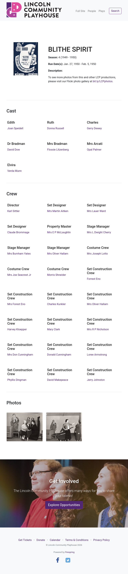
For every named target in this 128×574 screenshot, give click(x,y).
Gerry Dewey (94, 128)
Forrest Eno (94, 278)
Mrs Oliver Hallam (57, 253)
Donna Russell (55, 128)
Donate (40, 540)
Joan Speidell (15, 128)
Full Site (80, 11)
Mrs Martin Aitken (57, 211)
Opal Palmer (94, 149)
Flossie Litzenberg (58, 149)
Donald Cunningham (59, 354)
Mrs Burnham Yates (19, 253)
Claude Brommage (18, 232)
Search (115, 10)
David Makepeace (57, 379)
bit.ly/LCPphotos (102, 81)
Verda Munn (14, 170)
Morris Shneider (56, 274)
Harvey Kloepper (17, 329)
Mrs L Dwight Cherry (99, 232)
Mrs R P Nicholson (98, 329)
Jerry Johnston (96, 379)
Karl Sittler (13, 211)
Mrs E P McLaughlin (59, 232)
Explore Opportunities (64, 505)
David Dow (13, 149)
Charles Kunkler (56, 304)
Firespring (69, 552)
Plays (101, 11)
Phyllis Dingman (16, 379)
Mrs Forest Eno (16, 304)
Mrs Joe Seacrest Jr (19, 274)
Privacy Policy (101, 540)
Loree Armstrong (97, 354)
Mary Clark (53, 329)
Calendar (55, 540)
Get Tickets (25, 540)
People (92, 11)
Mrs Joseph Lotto (97, 253)
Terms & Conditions (76, 540)
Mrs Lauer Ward (96, 211)
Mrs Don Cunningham (20, 354)
